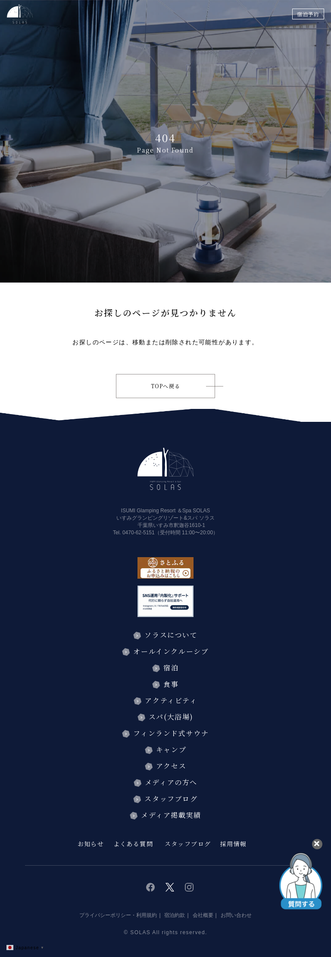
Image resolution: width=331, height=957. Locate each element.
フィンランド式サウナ (171, 733)
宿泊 (170, 668)
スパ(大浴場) (171, 717)
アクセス (171, 766)
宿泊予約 (308, 14)
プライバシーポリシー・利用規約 (118, 915)
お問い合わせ (236, 915)
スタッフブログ (170, 799)
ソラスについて (170, 635)
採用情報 (233, 843)
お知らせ (91, 843)
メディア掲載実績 (171, 815)
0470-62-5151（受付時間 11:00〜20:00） (170, 533)
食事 (170, 684)
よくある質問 (133, 843)
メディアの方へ (171, 782)
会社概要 (203, 915)
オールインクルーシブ (171, 651)
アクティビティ (171, 700)
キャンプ (171, 749)
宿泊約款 (174, 915)
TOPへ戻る (165, 386)
